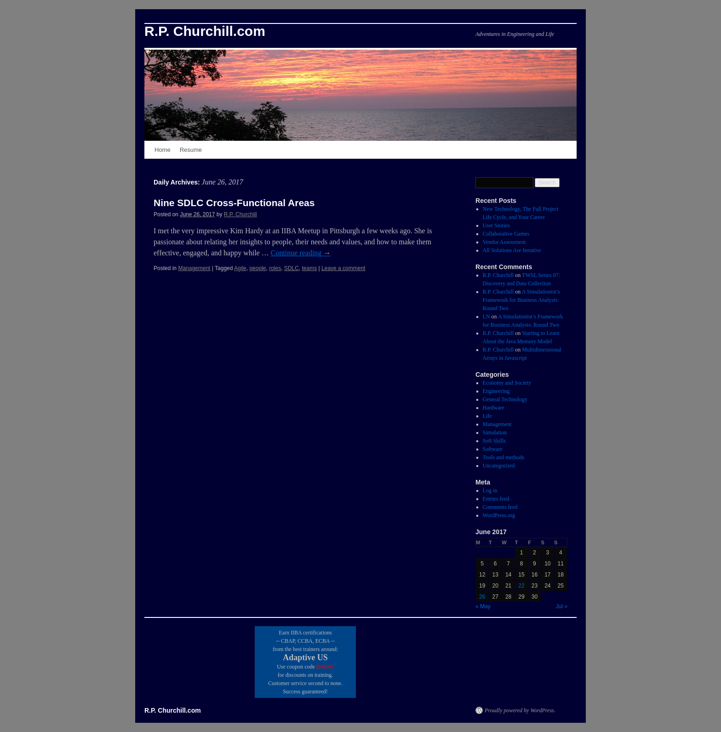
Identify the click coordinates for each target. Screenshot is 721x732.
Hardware (493, 407)
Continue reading (301, 253)
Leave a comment (343, 268)
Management (194, 268)
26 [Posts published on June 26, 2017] (482, 597)
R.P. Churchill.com (204, 31)
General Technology (505, 399)
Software (493, 449)
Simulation (495, 432)
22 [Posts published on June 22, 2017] (521, 585)
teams (309, 268)
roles (275, 268)
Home (162, 149)
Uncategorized (499, 465)
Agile (240, 268)
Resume (191, 149)
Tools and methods (504, 457)
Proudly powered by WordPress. (520, 710)
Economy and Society (507, 383)
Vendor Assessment (504, 242)
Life (487, 416)
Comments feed (500, 507)
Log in (490, 490)
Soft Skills (494, 441)
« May (483, 606)
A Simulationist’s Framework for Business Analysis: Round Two (521, 299)
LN (486, 316)
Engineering (496, 391)
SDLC (291, 268)
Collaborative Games (506, 234)
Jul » (561, 606)
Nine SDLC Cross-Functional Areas (234, 202)
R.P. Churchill (240, 214)
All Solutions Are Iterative (512, 250)
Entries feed (496, 499)
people (257, 268)
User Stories (496, 225)
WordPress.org (499, 515)
